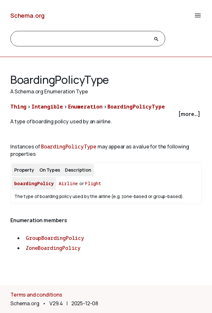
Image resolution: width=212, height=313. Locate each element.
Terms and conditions (36, 294)
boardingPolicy (34, 183)
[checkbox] (106, 114)
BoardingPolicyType (136, 106)
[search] (81, 39)
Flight (93, 183)
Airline (68, 183)
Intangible (47, 106)
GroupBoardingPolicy (55, 238)
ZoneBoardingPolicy (53, 247)
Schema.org (27, 15)
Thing (18, 106)
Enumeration (85, 106)
